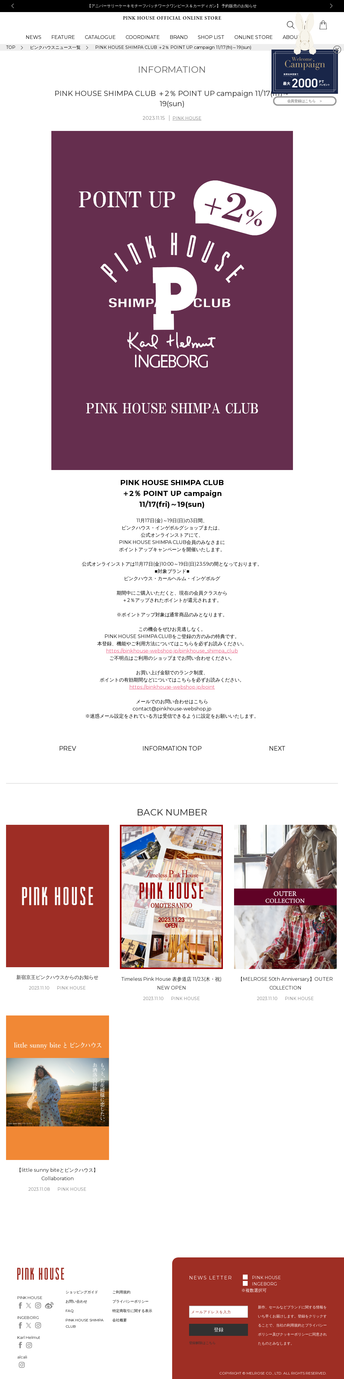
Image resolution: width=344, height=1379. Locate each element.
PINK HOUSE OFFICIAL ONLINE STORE (172, 18)
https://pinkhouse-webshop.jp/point (172, 687)
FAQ (70, 1310)
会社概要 (119, 1320)
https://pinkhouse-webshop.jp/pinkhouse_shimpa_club (172, 651)
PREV (67, 748)
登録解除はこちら (202, 1343)
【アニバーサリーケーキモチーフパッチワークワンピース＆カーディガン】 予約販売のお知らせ (172, 5)
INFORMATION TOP (172, 748)
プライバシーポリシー (130, 1301)
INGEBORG (264, 1284)
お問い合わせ (76, 1301)
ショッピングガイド (82, 1292)
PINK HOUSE (186, 118)
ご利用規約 (121, 1292)
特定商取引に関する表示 (132, 1310)
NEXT (277, 748)
